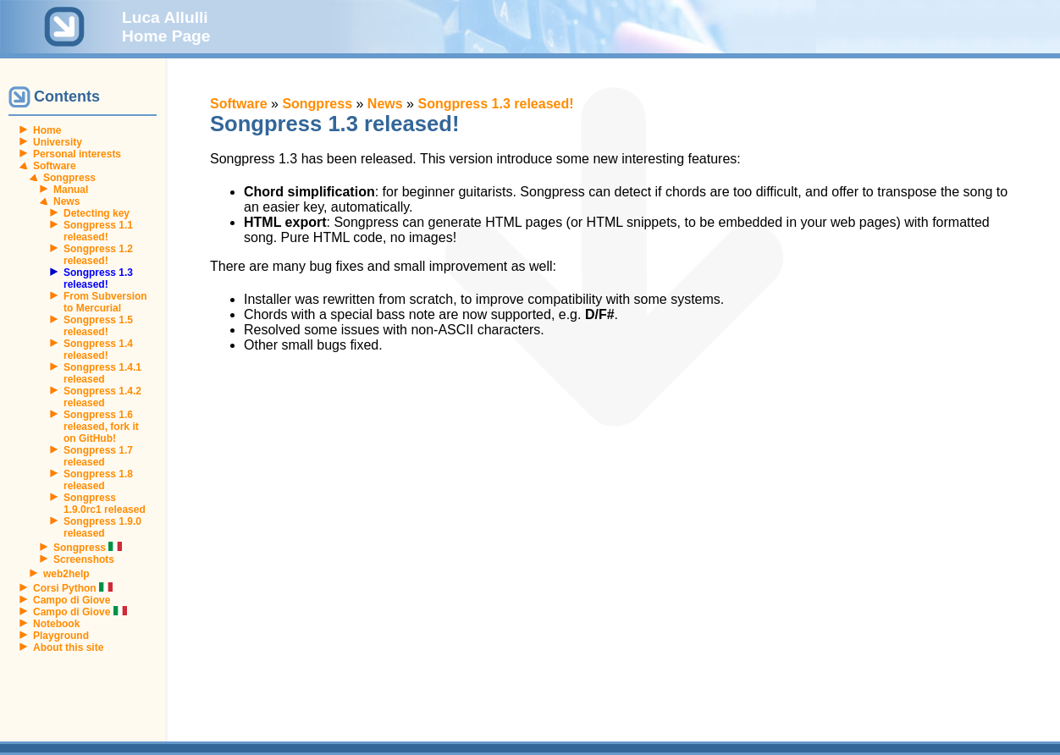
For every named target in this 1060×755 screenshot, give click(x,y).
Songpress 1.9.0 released (102, 527)
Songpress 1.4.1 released (102, 373)
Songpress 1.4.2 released (102, 397)
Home (47, 130)
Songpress (69, 178)
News (66, 201)
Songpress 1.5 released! (98, 326)
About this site (68, 647)
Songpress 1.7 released (98, 456)
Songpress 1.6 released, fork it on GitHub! (101, 426)
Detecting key (96, 213)
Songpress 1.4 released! (98, 349)
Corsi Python (73, 588)
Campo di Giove (71, 600)
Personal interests (77, 154)
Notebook (56, 624)
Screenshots (83, 559)
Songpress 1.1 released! (98, 231)
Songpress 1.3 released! (495, 103)
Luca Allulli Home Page (166, 26)
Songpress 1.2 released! (98, 255)
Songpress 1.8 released (98, 480)
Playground (61, 636)
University (57, 142)
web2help (66, 574)
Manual (70, 190)
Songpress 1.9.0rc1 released (104, 503)
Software (54, 166)
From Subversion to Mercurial (105, 302)
